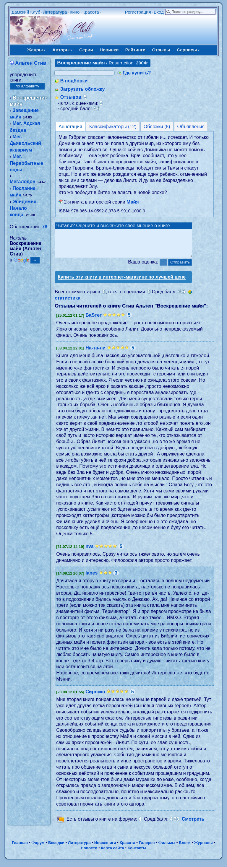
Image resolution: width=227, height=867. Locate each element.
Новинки (109, 49)
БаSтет (93, 320)
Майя (133, 201)
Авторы (62, 49)
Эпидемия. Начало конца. (24, 208)
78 (44, 226)
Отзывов (70, 97)
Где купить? (137, 72)
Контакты (137, 853)
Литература (55, 11)
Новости (89, 853)
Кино (75, 11)
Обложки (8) (157, 126)
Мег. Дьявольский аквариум (25, 143)
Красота (90, 11)
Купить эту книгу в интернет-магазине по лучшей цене (122, 282)
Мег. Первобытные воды (26, 163)
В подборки (74, 80)
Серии (86, 49)
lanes (91, 578)
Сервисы (188, 49)
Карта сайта (112, 853)
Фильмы (166, 848)
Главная (20, 848)
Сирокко (95, 697)
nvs (89, 551)
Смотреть (193, 824)
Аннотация (70, 126)
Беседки (56, 848)
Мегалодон (22, 181)
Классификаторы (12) (113, 126)
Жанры (36, 49)
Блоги (185, 848)
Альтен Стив (30, 63)
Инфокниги (105, 848)
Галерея (147, 848)
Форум (38, 848)
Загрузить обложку (82, 89)
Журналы (203, 848)
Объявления (191, 126)
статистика (67, 303)
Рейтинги (135, 49)
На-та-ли (95, 353)
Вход (159, 11)
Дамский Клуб (26, 11)
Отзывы (161, 49)
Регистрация (138, 11)
